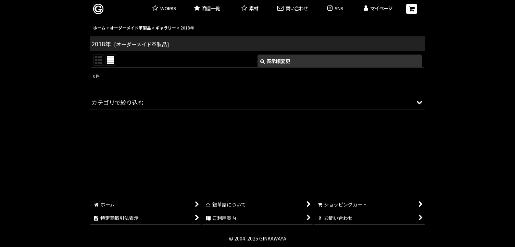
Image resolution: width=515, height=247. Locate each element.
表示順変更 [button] (275, 61)
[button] (335, 9)
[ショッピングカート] (411, 9)
